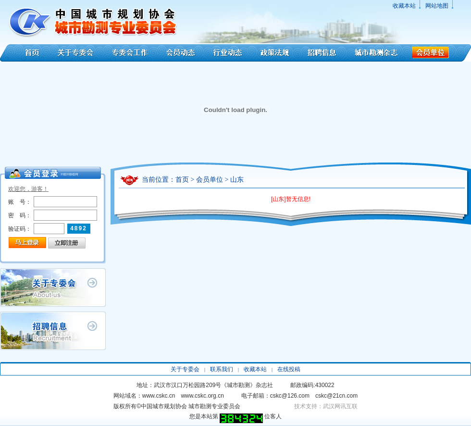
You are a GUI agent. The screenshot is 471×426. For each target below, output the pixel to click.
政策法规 (274, 53)
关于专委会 (76, 53)
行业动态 (227, 53)
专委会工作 (130, 53)
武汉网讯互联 (340, 406)
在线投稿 (288, 369)
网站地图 (436, 5)
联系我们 (221, 369)
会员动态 (180, 53)
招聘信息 (321, 53)
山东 (237, 179)
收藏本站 (404, 5)
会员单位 (439, 53)
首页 (25, 53)
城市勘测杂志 (376, 53)
